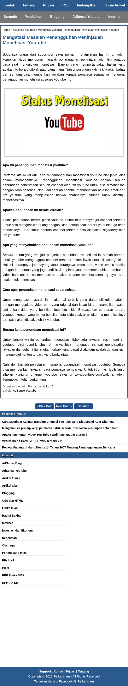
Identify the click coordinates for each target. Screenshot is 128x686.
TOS (65, 5)
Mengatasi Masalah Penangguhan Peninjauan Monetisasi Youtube (53, 40)
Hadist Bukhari (12, 515)
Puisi (5, 568)
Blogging (57, 16)
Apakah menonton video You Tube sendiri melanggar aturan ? (44, 434)
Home (6, 29)
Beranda (10, 16)
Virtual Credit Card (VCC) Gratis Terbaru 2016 (33, 441)
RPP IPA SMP (11, 582)
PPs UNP (8, 560)
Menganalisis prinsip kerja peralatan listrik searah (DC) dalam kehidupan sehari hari (60, 428)
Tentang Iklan (87, 5)
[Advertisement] (64, 628)
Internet (114, 16)
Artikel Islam (10, 485)
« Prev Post (44, 406)
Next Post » (64, 406)
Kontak (9, 5)
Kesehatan (9, 538)
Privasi (48, 5)
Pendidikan (33, 16)
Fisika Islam (10, 508)
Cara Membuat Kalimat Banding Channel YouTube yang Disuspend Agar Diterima (58, 421)
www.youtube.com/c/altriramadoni (99, 374)
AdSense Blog (12, 463)
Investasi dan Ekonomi (18, 530)
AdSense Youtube (86, 16)
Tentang (29, 5)
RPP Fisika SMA (13, 575)
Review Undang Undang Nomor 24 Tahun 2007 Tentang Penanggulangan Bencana (58, 447)
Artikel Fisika (11, 478)
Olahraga (8, 545)
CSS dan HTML (12, 500)
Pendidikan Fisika (14, 553)
